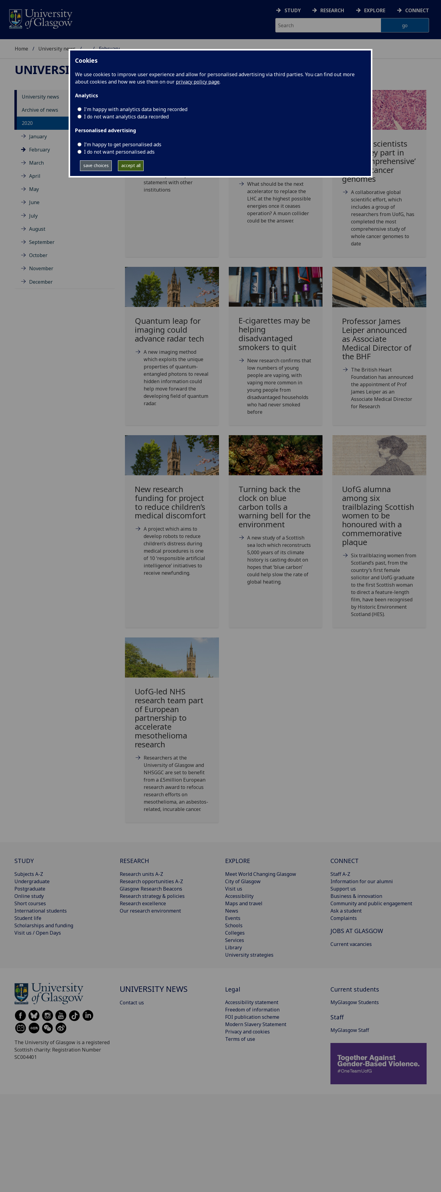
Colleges (235, 932)
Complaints (343, 918)
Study (293, 10)
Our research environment (150, 910)
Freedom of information (252, 1009)
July (33, 215)
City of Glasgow (243, 881)
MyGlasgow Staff (349, 1030)
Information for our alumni (361, 881)
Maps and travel (243, 903)
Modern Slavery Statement (255, 1024)
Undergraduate (32, 881)
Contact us (132, 1002)
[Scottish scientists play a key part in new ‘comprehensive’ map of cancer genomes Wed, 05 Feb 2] (379, 176)
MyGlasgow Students (354, 1002)
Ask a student (346, 910)
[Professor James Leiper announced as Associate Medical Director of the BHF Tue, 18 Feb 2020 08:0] (379, 346)
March (36, 162)
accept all (131, 165)
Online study (29, 896)
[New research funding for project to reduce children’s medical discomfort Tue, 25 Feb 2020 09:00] (172, 513)
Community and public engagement (371, 903)
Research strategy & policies (152, 896)
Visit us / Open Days (37, 932)
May (34, 189)
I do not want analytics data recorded (126, 116)
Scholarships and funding (43, 925)
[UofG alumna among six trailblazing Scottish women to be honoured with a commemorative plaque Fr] (379, 534)
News (231, 910)
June (34, 202)
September (42, 242)
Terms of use (240, 1039)
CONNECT (344, 861)
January (38, 136)
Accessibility (239, 896)
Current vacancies (351, 944)
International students (40, 910)
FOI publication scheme (252, 1017)
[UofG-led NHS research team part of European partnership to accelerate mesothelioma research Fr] (172, 732)
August (37, 229)
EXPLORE (237, 861)
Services (234, 940)
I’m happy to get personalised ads (122, 144)
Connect (417, 10)
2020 (27, 123)
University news (57, 48)
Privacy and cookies (247, 1031)
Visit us (233, 888)
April (34, 176)
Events (232, 918)
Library (233, 947)
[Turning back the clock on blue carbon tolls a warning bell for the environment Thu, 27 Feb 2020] (276, 517)
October (38, 255)
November (41, 268)
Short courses (30, 903)
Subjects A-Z (28, 874)
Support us (343, 888)
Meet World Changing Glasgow (260, 874)
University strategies (249, 954)
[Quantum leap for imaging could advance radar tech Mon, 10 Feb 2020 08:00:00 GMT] (172, 344)
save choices (96, 165)
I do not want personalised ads (119, 151)
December (41, 281)
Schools (234, 925)
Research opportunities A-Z (151, 881)
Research (332, 10)
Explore (374, 10)
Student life (27, 918)
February (39, 149)
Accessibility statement (251, 1002)
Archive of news (40, 109)
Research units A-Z (141, 874)
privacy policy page (198, 81)
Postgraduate (29, 888)
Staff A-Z (340, 874)
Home (21, 48)
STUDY (24, 861)
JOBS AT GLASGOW (356, 931)
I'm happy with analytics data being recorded (135, 109)
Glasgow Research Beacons (151, 888)
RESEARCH (134, 861)
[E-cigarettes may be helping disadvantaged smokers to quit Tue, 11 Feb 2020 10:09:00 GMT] (276, 348)
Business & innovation (356, 896)
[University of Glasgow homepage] (40, 18)
